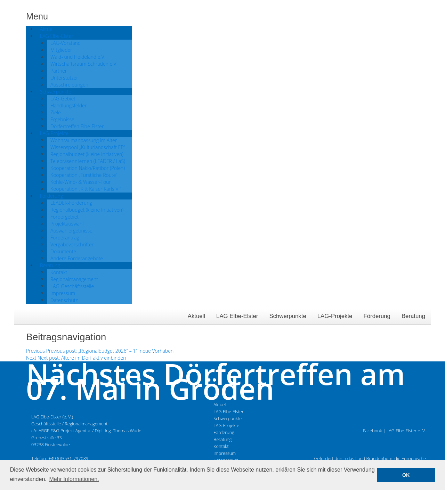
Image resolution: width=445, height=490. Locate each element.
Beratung (413, 316)
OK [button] (406, 475)
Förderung (376, 316)
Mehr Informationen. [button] (74, 479)
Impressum (224, 453)
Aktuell (196, 316)
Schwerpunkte (287, 316)
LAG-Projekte (335, 316)
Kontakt (220, 446)
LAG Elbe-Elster (237, 316)
